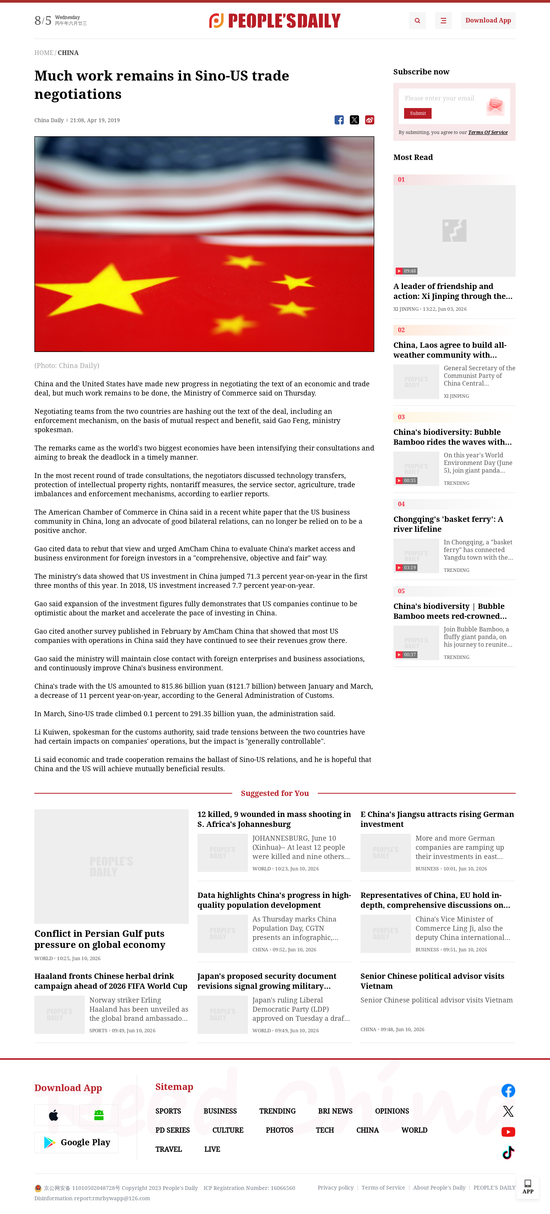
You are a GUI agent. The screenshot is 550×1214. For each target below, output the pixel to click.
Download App (488, 20)
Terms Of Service (488, 132)
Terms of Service (383, 1188)
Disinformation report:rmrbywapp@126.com (92, 1198)
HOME (43, 53)
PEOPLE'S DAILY (495, 1188)
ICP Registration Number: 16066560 (249, 1188)
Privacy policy (336, 1188)
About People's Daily (439, 1188)
